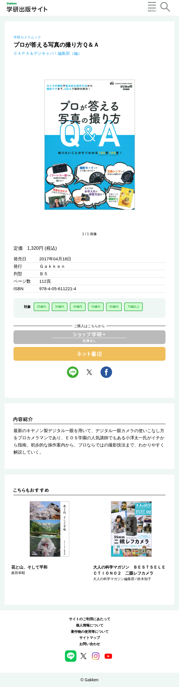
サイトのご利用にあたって (89, 619)
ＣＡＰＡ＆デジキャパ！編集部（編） (48, 53)
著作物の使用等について (90, 632)
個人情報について (89, 625)
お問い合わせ (89, 644)
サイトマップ (89, 638)
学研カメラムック (27, 37)
